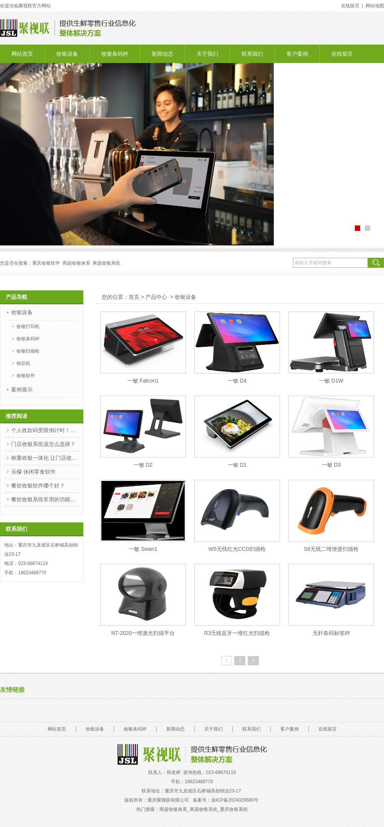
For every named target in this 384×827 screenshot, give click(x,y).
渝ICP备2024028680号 (235, 800)
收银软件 (26, 375)
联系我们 (252, 54)
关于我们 (207, 54)
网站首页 (22, 54)
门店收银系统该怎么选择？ (43, 444)
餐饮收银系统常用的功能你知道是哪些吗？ (45, 499)
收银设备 (67, 54)
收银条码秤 (114, 54)
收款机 (23, 363)
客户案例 (297, 54)
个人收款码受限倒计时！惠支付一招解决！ (45, 430)
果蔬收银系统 (106, 263)
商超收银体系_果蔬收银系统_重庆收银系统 (203, 809)
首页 (134, 297)
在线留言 (342, 54)
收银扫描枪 (28, 351)
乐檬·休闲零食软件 (33, 472)
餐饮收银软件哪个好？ (38, 485)
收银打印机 (28, 326)
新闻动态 (162, 54)
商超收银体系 (76, 263)
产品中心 (156, 297)
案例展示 (22, 389)
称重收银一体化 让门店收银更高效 (45, 458)
